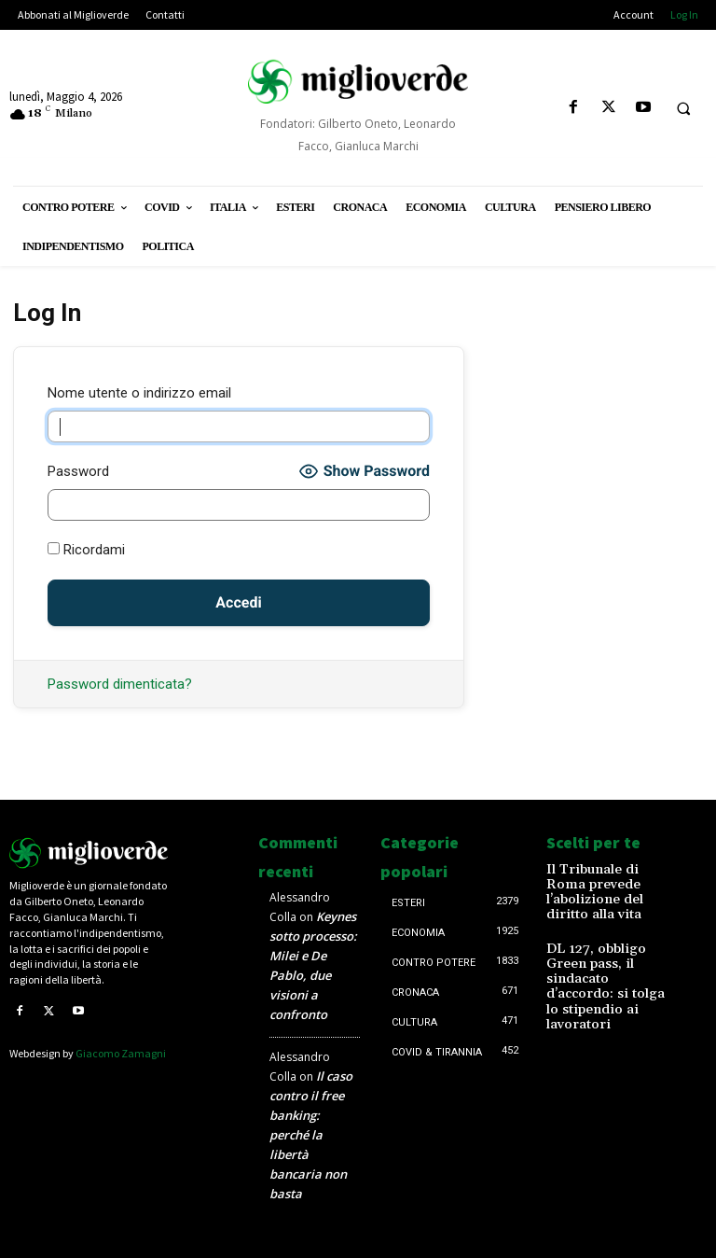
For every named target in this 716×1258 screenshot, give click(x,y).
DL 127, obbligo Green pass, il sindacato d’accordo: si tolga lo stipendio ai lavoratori (605, 944)
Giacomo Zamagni (121, 1053)
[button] (683, 108)
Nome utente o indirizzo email (139, 392)
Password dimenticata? (120, 684)
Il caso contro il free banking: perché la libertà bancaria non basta (310, 1135)
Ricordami (86, 549)
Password (78, 471)
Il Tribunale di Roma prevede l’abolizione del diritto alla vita (600, 881)
